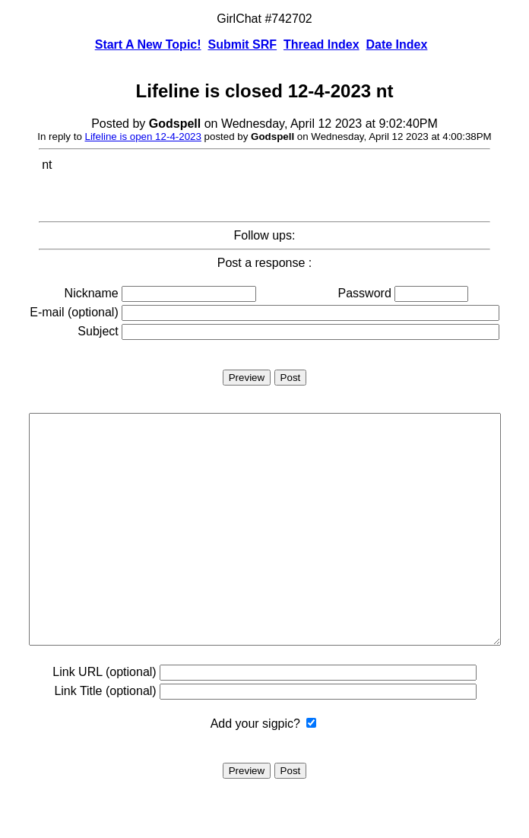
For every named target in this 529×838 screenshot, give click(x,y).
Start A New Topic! (148, 44)
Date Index (396, 44)
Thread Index (322, 44)
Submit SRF (242, 44)
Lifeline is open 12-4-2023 (143, 136)
